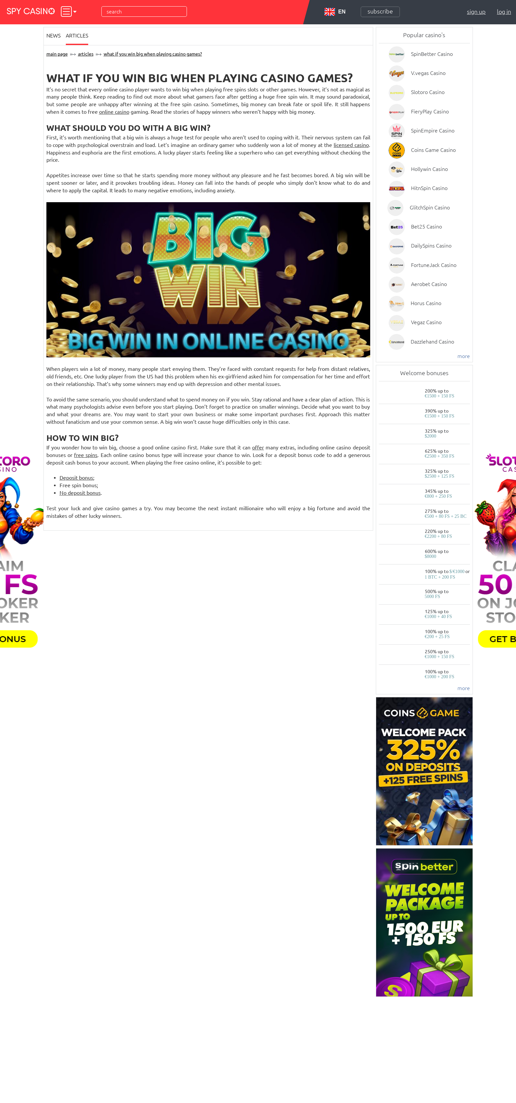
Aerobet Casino (429, 284)
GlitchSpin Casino (430, 207)
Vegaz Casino (426, 322)
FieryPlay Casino (430, 111)
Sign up (476, 11)
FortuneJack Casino (433, 265)
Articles (77, 35)
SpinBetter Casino (432, 54)
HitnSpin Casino (429, 188)
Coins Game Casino (433, 150)
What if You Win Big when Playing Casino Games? (153, 54)
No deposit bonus (80, 493)
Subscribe (380, 11)
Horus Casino (426, 303)
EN (335, 12)
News (53, 35)
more (463, 356)
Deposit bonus (76, 478)
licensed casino (351, 145)
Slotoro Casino (428, 92)
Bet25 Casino (426, 226)
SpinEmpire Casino (432, 130)
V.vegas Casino (428, 73)
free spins (85, 455)
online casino (114, 112)
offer (258, 447)
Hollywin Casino (429, 169)
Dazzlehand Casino (432, 342)
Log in (504, 11)
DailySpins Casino (431, 246)
